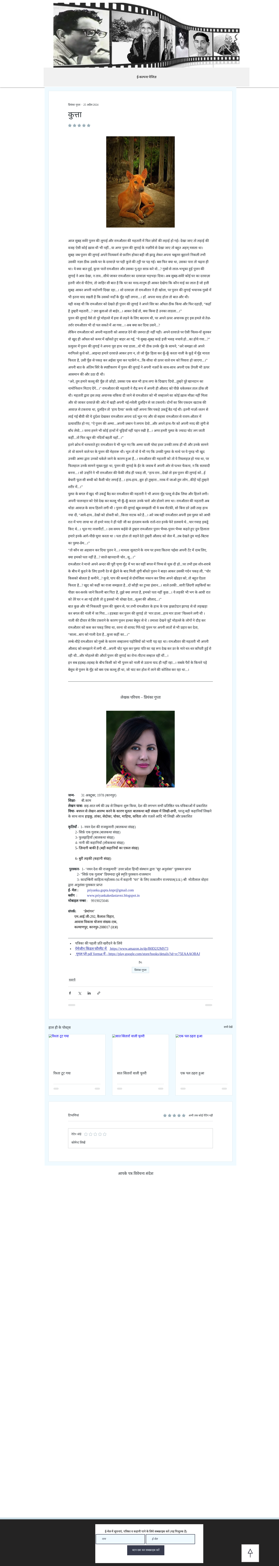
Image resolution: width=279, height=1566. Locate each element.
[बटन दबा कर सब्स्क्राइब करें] (145, 1550)
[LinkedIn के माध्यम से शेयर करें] (89, 993)
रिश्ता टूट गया (62, 1073)
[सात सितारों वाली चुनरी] (140, 1050)
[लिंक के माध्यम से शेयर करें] (99, 993)
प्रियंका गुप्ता (140, 970)
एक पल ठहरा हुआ (192, 1073)
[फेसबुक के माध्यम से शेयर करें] (70, 993)
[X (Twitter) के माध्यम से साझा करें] (79, 993)
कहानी (72, 979)
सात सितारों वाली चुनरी (132, 1073)
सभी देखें (228, 1027)
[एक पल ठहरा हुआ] (204, 1050)
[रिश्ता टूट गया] (77, 1050)
